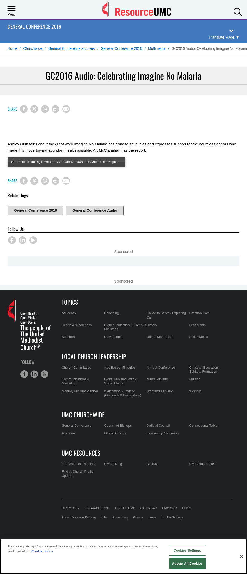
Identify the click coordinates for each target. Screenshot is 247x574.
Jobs (104, 527)
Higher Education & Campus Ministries (125, 337)
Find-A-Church (97, 518)
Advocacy (69, 323)
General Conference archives (71, 48)
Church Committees (76, 378)
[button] (238, 11)
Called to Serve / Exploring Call (166, 325)
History (152, 335)
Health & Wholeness (77, 335)
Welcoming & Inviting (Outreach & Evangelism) (122, 403)
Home (12, 48)
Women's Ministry (160, 401)
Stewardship (113, 347)
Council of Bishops (118, 436)
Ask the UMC (124, 518)
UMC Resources (81, 463)
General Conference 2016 (34, 26)
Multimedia (157, 48)
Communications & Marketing (75, 391)
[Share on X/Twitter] (34, 109)
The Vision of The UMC (79, 474)
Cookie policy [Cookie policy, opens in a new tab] (42, 551)
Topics (70, 312)
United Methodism (160, 347)
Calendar (148, 518)
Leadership (197, 335)
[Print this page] (55, 109)
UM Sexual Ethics (202, 474)
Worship (195, 401)
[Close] (241, 556)
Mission (195, 389)
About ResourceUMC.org (79, 527)
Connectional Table (203, 436)
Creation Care (199, 323)
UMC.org (169, 518)
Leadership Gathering (163, 443)
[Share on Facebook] (24, 109)
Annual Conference (161, 378)
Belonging (111, 323)
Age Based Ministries (119, 378)
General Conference (76, 436)
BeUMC (152, 474)
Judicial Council (158, 436)
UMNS (186, 518)
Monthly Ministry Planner (80, 401)
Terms (152, 527)
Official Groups (115, 443)
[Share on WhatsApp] (45, 109)
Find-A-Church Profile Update (77, 484)
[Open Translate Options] (224, 37)
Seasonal (68, 347)
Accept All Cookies (187, 563)
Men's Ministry (157, 389)
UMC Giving (113, 474)
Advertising (120, 527)
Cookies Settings (187, 550)
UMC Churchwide (83, 425)
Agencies (68, 443)
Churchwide (32, 48)
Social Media (198, 347)
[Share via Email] (66, 109)
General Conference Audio (94, 210)
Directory (70, 518)
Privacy (138, 527)
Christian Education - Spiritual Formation (204, 380)
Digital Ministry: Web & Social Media (121, 391)
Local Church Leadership (94, 366)
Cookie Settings (172, 527)
